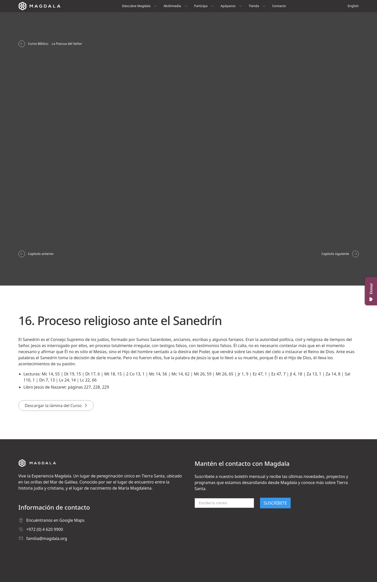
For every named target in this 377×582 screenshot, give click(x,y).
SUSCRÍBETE (275, 503)
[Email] (224, 503)
